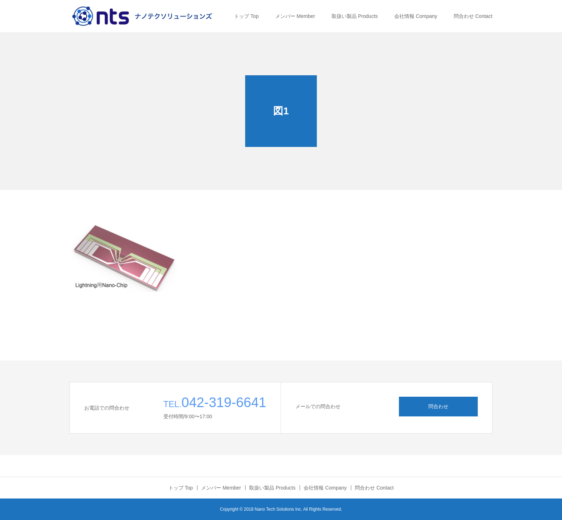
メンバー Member (295, 16)
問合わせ (438, 406)
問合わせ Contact (473, 16)
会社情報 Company (415, 16)
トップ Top (246, 16)
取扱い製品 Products (355, 16)
